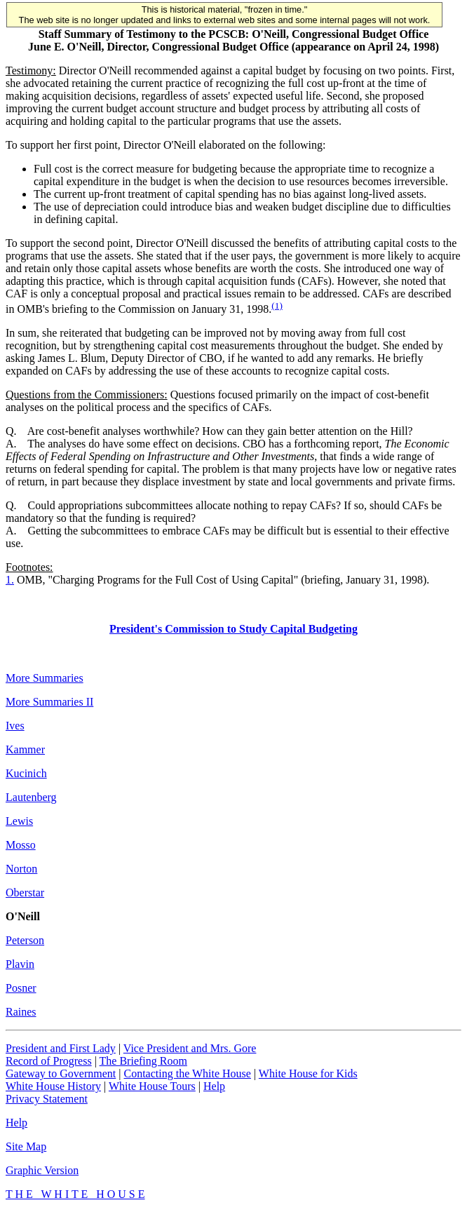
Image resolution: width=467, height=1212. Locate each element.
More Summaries (44, 678)
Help (214, 1086)
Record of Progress (49, 1061)
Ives (15, 726)
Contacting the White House (186, 1073)
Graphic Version (42, 1170)
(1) (277, 305)
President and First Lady (61, 1048)
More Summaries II (49, 702)
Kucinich (26, 773)
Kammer (25, 749)
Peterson (25, 940)
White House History (53, 1086)
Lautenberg (31, 797)
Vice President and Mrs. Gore (190, 1048)
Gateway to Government (61, 1073)
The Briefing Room (143, 1061)
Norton (21, 869)
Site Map (26, 1146)
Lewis (19, 821)
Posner (21, 988)
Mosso (21, 845)
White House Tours (152, 1086)
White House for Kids (308, 1073)
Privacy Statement (47, 1099)
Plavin (20, 964)
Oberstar (25, 892)
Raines (21, 1012)
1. (10, 580)
